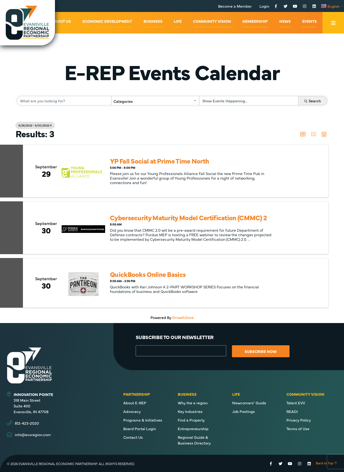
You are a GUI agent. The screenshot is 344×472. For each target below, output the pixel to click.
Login (264, 6)
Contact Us (133, 437)
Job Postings (243, 411)
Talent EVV (295, 402)
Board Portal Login (139, 428)
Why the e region (193, 402)
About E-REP (134, 402)
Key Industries (190, 411)
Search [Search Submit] (312, 100)
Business (153, 21)
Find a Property (191, 420)
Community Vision (212, 21)
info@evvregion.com (33, 434)
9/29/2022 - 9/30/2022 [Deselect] (35, 125)
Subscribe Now (261, 351)
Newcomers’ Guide (249, 402)
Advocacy (132, 411)
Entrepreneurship (193, 428)
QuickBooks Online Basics (148, 274)
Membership (255, 21)
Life (178, 21)
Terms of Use (297, 428)
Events (309, 21)
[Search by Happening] (248, 100)
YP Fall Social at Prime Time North (159, 160)
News (285, 21)
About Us (61, 21)
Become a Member (235, 6)
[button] (303, 134)
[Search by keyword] (64, 100)
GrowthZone (183, 317)
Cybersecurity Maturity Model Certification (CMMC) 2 (188, 217)
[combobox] (155, 100)
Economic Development (107, 21)
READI (292, 411)
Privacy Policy (298, 420)
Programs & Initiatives (142, 420)
